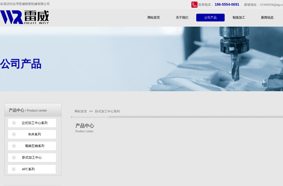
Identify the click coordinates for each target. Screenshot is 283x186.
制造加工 (239, 17)
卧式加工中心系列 (107, 111)
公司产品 (210, 17)
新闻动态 (267, 17)
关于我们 (182, 17)
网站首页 (153, 17)
